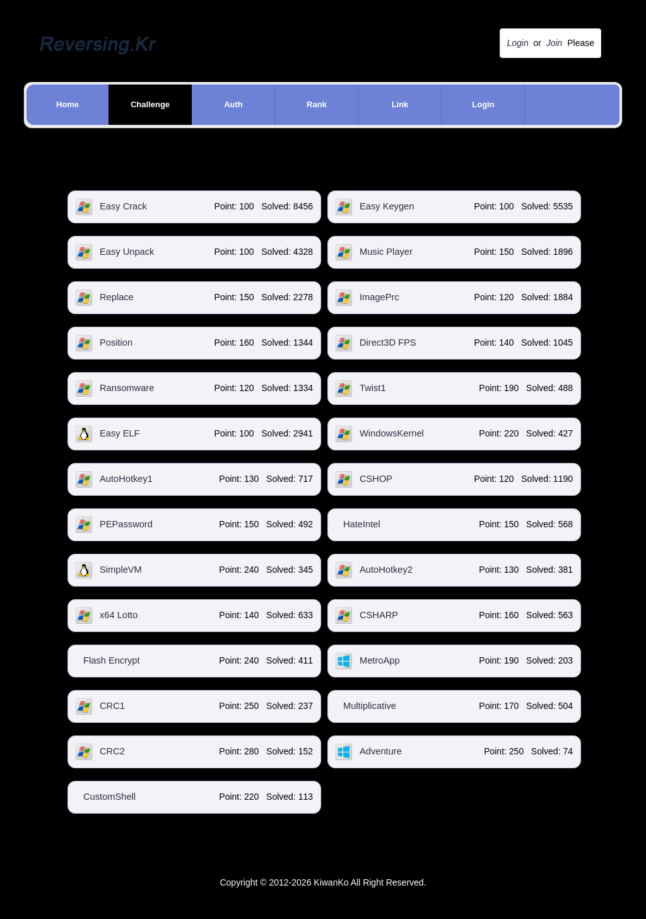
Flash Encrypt (111, 660)
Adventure (381, 751)
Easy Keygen (387, 206)
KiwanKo (331, 882)
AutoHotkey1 (126, 479)
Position (116, 342)
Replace (117, 297)
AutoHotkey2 (386, 570)
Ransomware (127, 388)
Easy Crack (123, 206)
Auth (233, 104)
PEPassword (126, 524)
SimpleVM (121, 570)
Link (400, 104)
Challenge (150, 104)
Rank (317, 104)
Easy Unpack (127, 252)
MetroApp (380, 660)
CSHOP (376, 479)
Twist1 (373, 388)
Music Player (386, 252)
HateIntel (361, 524)
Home (67, 104)
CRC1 (112, 706)
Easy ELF (120, 433)
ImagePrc (379, 297)
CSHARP (379, 615)
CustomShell (109, 797)
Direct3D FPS (388, 342)
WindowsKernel (392, 433)
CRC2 (112, 751)
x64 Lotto (119, 615)
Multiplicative (369, 706)
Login (483, 104)
